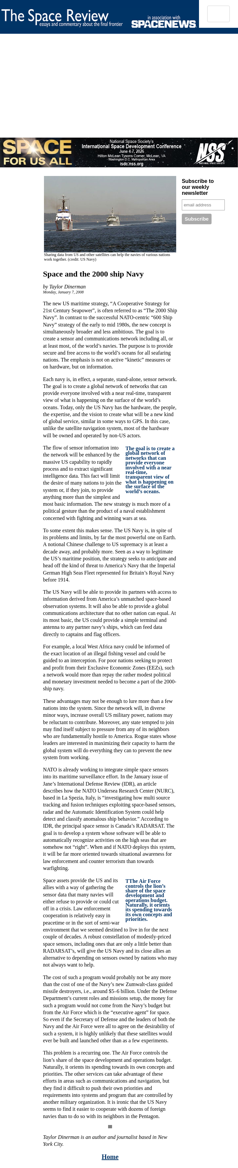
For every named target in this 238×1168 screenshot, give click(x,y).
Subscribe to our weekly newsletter (198, 187)
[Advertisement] (108, 91)
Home (109, 1156)
